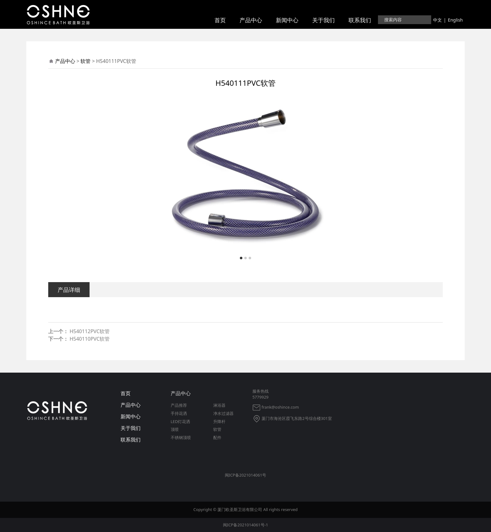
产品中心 (251, 20)
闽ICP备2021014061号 (245, 475)
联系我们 (360, 20)
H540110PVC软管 (90, 338)
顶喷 (175, 429)
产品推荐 (179, 405)
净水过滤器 (223, 413)
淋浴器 (219, 405)
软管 (85, 61)
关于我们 (323, 20)
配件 (217, 437)
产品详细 (69, 289)
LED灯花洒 (180, 421)
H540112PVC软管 (90, 331)
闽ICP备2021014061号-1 (245, 525)
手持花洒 (179, 413)
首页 (220, 20)
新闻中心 (287, 20)
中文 (437, 20)
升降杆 (219, 421)
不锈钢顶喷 (181, 437)
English (455, 20)
